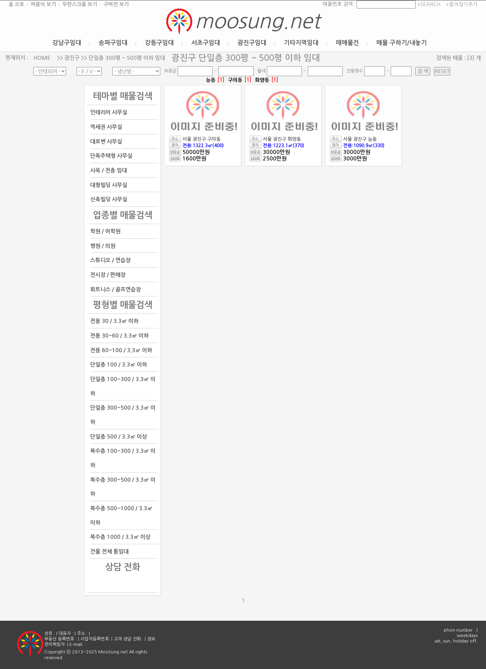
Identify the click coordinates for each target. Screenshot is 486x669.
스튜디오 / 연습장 (110, 260)
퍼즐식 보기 (43, 4)
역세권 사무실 (106, 127)
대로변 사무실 (106, 141)
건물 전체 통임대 (109, 551)
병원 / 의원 (102, 245)
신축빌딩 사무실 (108, 199)
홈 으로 (16, 4)
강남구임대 (66, 43)
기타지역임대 (301, 43)
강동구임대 (159, 43)
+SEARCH (428, 4)
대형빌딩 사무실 (108, 184)
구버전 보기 (116, 4)
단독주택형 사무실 (111, 155)
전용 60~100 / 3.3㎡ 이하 (121, 350)
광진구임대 (252, 43)
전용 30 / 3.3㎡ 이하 (114, 321)
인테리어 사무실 (108, 112)
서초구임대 (205, 43)
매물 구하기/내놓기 (401, 43)
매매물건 (347, 43)
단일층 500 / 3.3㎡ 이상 (118, 436)
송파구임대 (113, 43)
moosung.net (257, 21)
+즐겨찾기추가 (461, 4)
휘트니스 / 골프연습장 (115, 289)
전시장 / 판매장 (108, 274)
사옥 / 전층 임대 (108, 170)
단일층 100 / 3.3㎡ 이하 (118, 364)
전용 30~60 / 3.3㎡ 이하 (119, 335)
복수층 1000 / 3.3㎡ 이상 (120, 536)
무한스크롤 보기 (79, 4)
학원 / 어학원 (105, 231)
